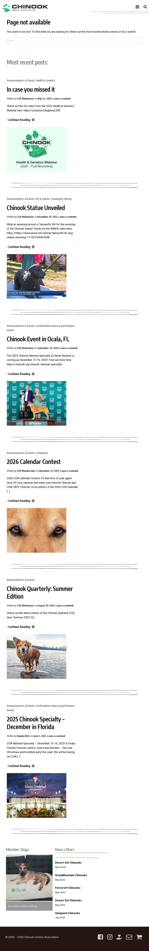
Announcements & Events (21, 80)
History (68, 199)
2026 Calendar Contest (34, 461)
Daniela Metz (23, 736)
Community (57, 199)
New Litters (64, 849)
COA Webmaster (25, 98)
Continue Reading (21, 120)
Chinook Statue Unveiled (36, 207)
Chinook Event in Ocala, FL (38, 339)
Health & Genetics (45, 80)
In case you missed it (31, 89)
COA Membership (26, 470)
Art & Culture (43, 199)
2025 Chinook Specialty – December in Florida (36, 723)
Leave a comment (62, 98)
